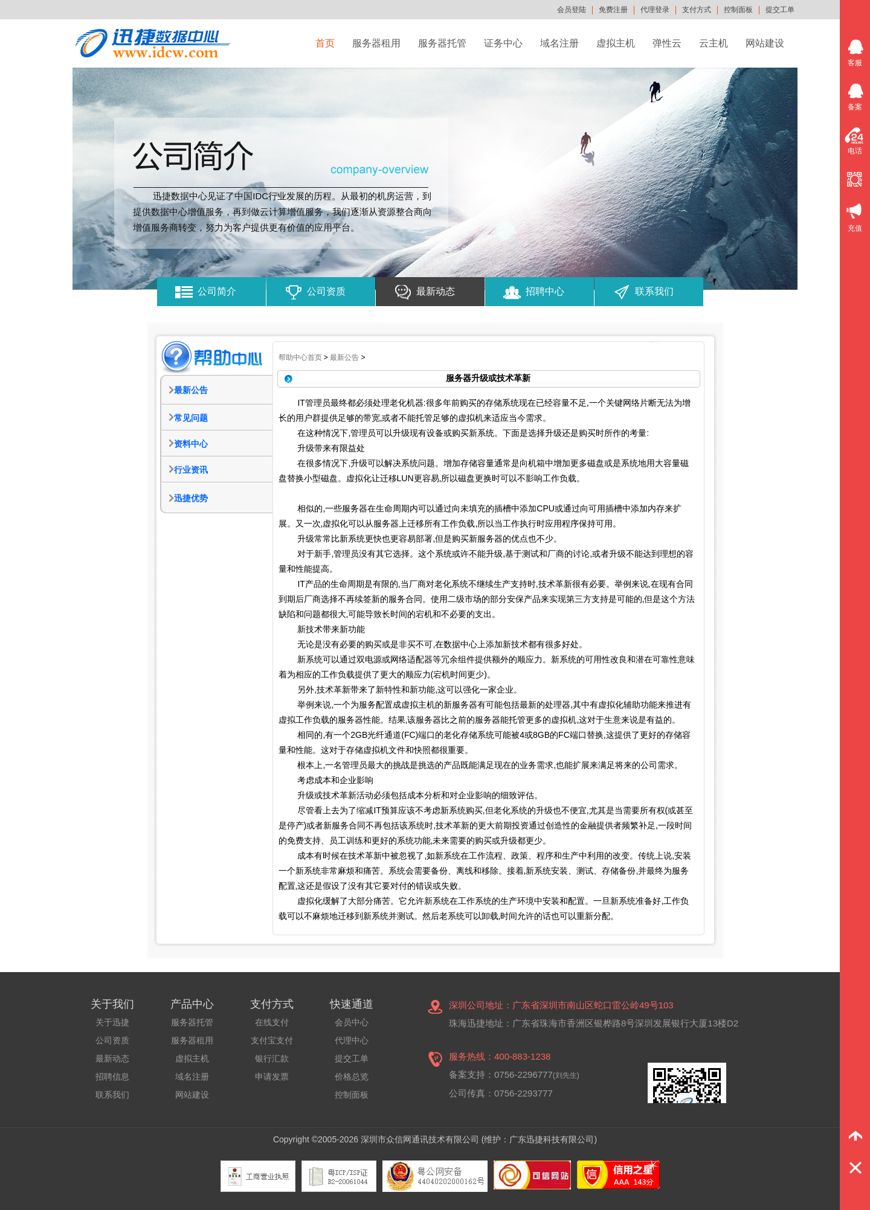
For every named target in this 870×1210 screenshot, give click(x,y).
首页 (325, 43)
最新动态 (435, 291)
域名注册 (559, 43)
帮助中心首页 (300, 357)
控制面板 (738, 9)
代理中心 (352, 1040)
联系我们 (654, 291)
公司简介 (217, 291)
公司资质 (326, 291)
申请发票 (272, 1076)
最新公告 (191, 390)
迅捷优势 (191, 498)
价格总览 (352, 1076)
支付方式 (696, 9)
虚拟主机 (615, 43)
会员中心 (352, 1022)
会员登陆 (571, 9)
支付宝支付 (272, 1040)
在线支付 (272, 1022)
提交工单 (779, 9)
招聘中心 (545, 291)
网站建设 (765, 43)
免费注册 (613, 9)
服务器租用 (376, 43)
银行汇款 (272, 1058)
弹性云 (667, 43)
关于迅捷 (112, 1022)
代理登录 (654, 9)
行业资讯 (191, 470)
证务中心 (503, 43)
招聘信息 (112, 1076)
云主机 (713, 43)
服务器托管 (442, 43)
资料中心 (191, 444)
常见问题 (191, 418)
